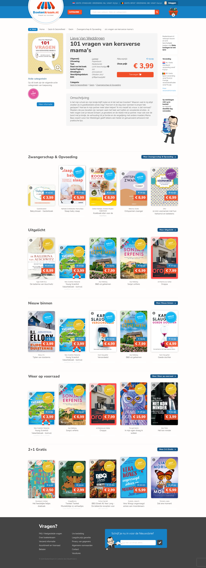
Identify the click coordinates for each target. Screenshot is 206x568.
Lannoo (95, 59)
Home (42, 29)
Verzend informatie (47, 541)
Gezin (71, 29)
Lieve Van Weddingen (87, 38)
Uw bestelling (78, 534)
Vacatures (76, 553)
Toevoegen (133, 74)
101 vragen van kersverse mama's (119, 29)
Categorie (75, 12)
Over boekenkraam (47, 537)
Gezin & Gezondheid (56, 29)
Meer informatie (45, 104)
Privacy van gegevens (81, 541)
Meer (158, 157)
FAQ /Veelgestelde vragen (50, 534)
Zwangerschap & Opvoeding (89, 29)
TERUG (33, 29)
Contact (75, 549)
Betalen (42, 549)
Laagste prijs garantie (81, 537)
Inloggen (172, 3)
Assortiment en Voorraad (49, 545)
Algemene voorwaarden (82, 545)
